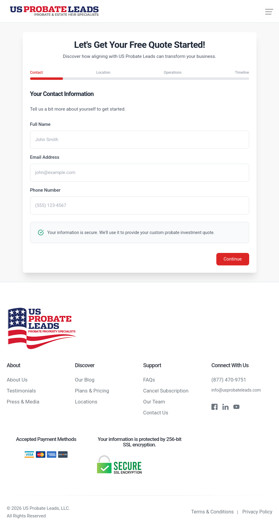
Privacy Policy (257, 512)
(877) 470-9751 (228, 380)
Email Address (45, 157)
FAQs (149, 380)
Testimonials (21, 391)
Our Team (154, 402)
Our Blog (84, 380)
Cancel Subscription (166, 391)
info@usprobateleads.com (236, 390)
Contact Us (155, 413)
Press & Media (23, 402)
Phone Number (45, 190)
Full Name (40, 124)
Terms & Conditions (212, 512)
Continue (233, 259)
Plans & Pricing (92, 391)
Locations (86, 402)
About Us (17, 380)
